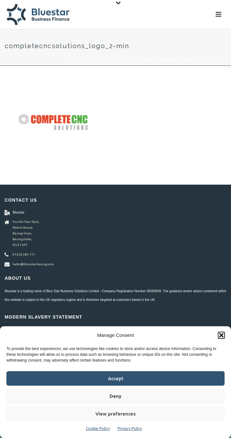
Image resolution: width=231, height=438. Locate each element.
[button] (221, 335)
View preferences (115, 413)
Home (70, 59)
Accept (115, 378)
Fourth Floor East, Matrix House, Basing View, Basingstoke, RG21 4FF (26, 233)
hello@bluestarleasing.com (33, 264)
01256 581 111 (24, 254)
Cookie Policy (98, 428)
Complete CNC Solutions (108, 59)
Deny (115, 396)
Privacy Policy (130, 428)
